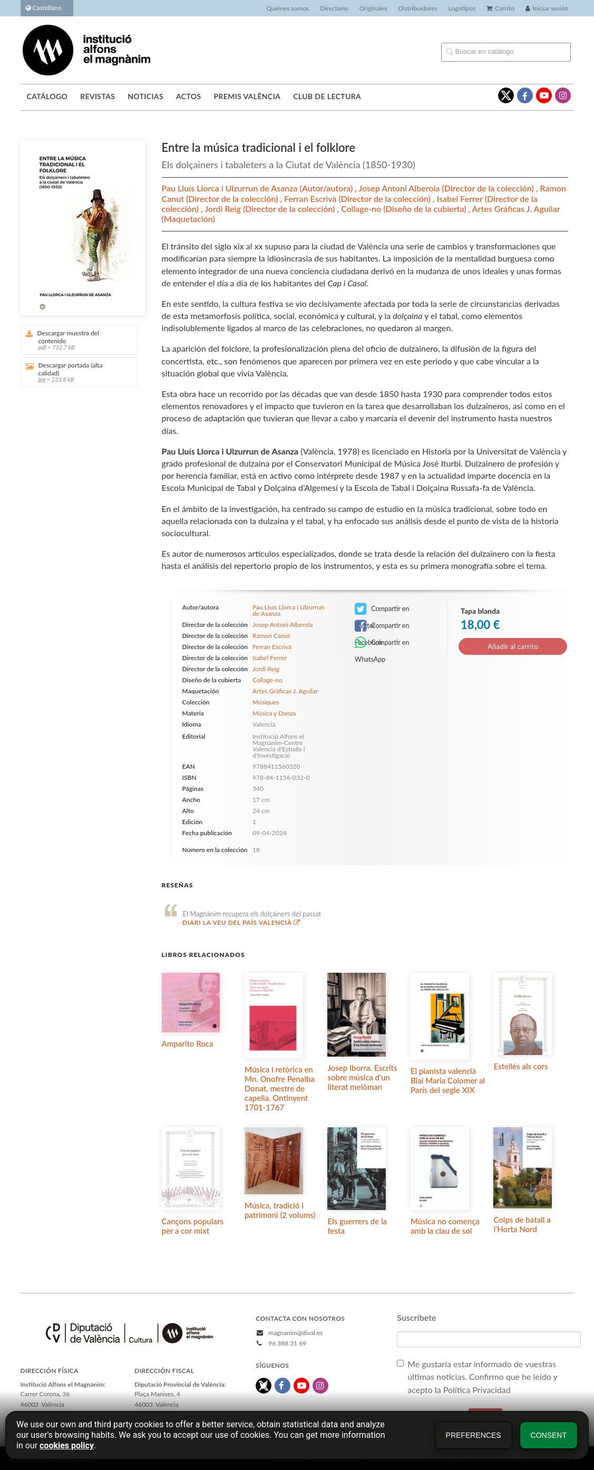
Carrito (500, 8)
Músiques (265, 702)
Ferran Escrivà (311, 199)
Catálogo (47, 96)
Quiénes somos (288, 8)
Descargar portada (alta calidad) (75, 372)
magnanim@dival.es (295, 1333)
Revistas (97, 96)
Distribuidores (417, 8)
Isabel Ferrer (461, 199)
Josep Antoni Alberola (400, 188)
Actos (188, 96)
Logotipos (462, 8)
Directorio (334, 8)
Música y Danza (274, 713)
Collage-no (362, 209)
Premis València (246, 96)
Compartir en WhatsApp (382, 643)
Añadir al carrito (513, 646)
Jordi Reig (224, 209)
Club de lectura (327, 96)
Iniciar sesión (547, 8)
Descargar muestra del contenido (75, 340)
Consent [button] (549, 1435)
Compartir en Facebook (382, 626)
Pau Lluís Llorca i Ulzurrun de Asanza (231, 188)
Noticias (145, 96)
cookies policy (67, 1445)
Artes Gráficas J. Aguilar (516, 209)
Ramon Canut (271, 636)
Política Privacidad (478, 1390)
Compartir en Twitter (382, 609)
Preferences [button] (473, 1435)
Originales (373, 8)
